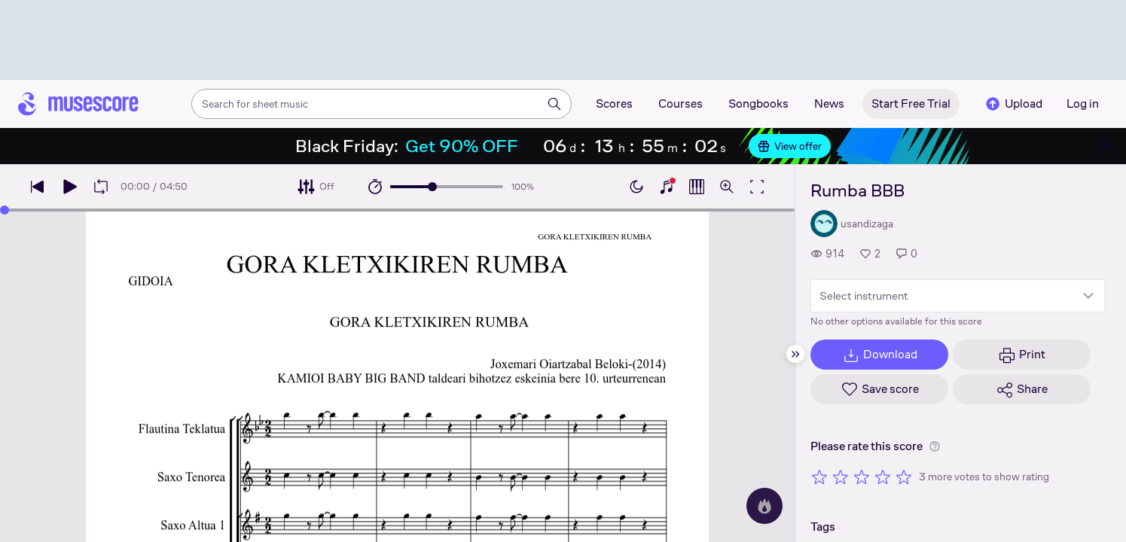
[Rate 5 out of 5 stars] (904, 476)
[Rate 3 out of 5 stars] (862, 476)
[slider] (432, 186)
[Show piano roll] (697, 187)
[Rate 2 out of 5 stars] (841, 476)
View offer (790, 146)
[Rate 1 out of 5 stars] (819, 476)
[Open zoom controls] (727, 187)
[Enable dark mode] (636, 187)
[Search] (554, 104)
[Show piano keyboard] (666, 187)
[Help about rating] (935, 446)
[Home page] (78, 104)
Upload (1013, 104)
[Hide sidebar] (795, 354)
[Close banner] (1105, 146)
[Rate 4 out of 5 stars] (883, 476)
